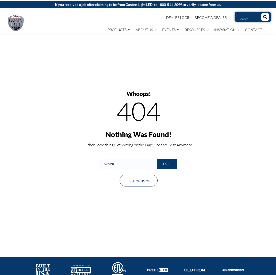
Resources (197, 30)
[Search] (265, 17)
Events (171, 30)
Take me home (138, 180)
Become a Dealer (211, 17)
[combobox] (246, 19)
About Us (146, 30)
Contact (253, 30)
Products (119, 30)
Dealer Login (178, 17)
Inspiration (227, 30)
